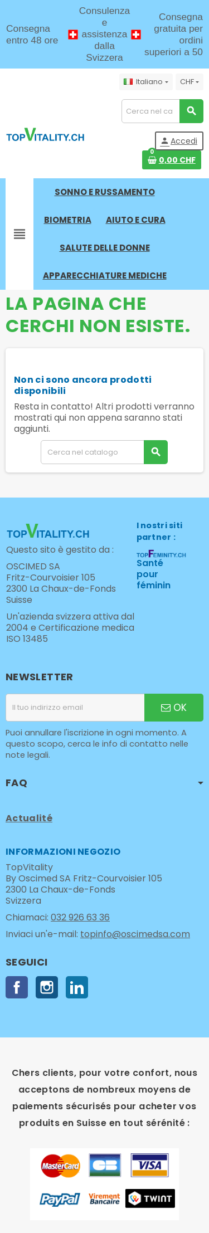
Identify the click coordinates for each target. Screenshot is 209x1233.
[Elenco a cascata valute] (189, 82)
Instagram (47, 987)
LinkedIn (77, 987)
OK (174, 707)
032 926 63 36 (80, 917)
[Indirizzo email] (75, 708)
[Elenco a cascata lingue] (145, 82)
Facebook (17, 987)
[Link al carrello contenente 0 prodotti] (171, 159)
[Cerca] (162, 111)
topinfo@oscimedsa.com (135, 934)
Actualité (29, 818)
